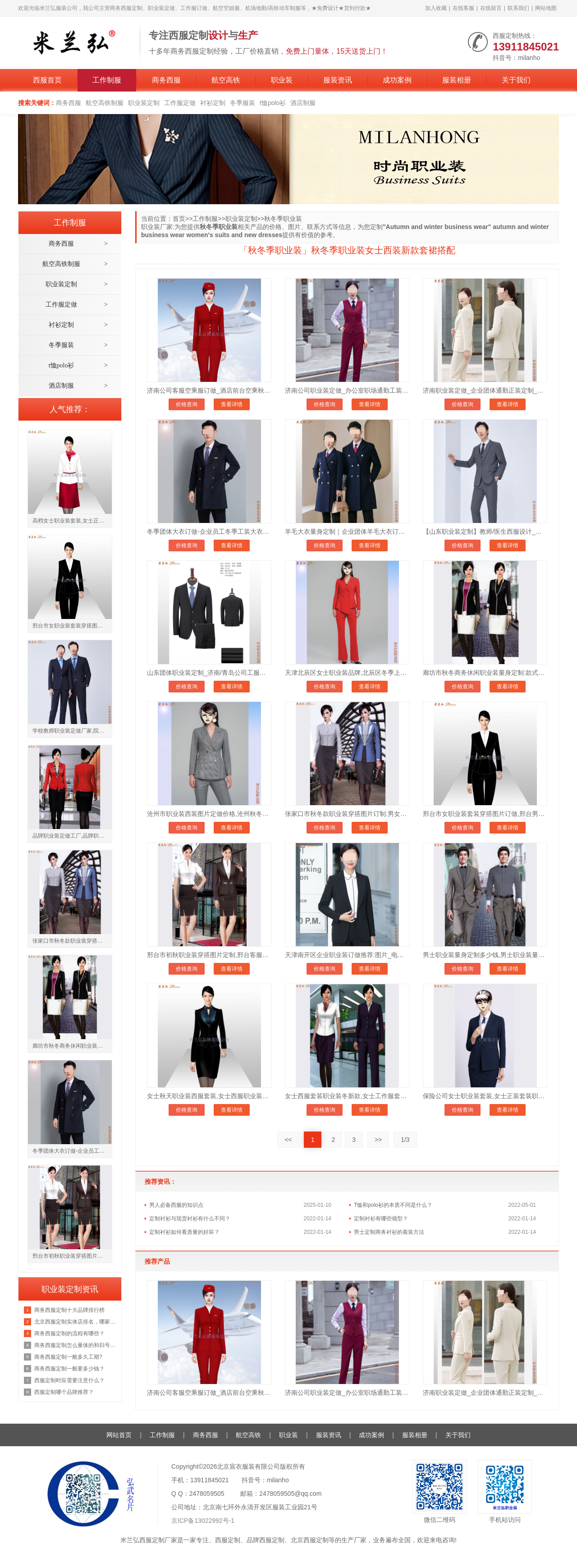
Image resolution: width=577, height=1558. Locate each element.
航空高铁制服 (105, 102)
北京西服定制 (310, 1540)
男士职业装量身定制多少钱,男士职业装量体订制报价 (485, 954)
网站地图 (546, 8)
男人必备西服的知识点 (176, 1205)
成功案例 (397, 80)
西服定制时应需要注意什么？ (69, 1380)
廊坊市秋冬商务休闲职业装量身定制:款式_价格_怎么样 (485, 672)
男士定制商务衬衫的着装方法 (389, 1232)
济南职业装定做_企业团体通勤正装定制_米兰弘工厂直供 (485, 390)
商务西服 (166, 80)
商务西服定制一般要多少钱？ (69, 1369)
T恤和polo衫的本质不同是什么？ (393, 1205)
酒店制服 (303, 102)
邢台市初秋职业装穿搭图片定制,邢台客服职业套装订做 (209, 954)
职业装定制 (144, 102)
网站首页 (119, 1435)
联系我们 (518, 8)
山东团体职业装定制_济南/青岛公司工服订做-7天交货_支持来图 (209, 672)
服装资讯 (337, 80)
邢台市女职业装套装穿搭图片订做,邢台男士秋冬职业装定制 (485, 813)
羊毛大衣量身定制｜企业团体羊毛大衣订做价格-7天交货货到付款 (347, 531)
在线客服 (463, 8)
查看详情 (232, 404)
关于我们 (516, 80)
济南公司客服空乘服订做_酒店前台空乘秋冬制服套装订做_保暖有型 (209, 390)
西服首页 (47, 80)
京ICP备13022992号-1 (202, 1520)
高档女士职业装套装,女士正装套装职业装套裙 (72, 521)
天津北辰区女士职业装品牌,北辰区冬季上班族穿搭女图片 (347, 672)
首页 (179, 218)
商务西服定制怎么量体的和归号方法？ (75, 1345)
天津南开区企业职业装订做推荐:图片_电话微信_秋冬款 (347, 954)
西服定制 (227, 1540)
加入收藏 (436, 8)
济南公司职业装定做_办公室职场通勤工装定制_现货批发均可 (347, 390)
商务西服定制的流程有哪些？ (69, 1333)
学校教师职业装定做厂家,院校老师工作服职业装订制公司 (72, 731)
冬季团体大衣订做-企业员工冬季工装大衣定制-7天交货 (209, 531)
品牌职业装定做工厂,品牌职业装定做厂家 (72, 836)
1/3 (405, 1139)
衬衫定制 (212, 102)
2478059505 (206, 1493)
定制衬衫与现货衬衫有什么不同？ (189, 1218)
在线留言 (491, 8)
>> (378, 1139)
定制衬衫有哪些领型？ (381, 1218)
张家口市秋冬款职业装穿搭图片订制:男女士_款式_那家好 (347, 813)
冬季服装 (242, 102)
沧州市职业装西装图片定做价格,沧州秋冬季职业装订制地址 (209, 813)
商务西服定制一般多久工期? (68, 1357)
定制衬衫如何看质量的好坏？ (184, 1232)
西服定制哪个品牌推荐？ (64, 1392)
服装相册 (456, 80)
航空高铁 (225, 80)
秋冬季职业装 (283, 218)
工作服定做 (180, 102)
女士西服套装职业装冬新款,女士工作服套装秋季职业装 (347, 1096)
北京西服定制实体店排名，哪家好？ (75, 1322)
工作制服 (106, 80)
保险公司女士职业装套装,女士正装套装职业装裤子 (485, 1096)
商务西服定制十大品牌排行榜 (69, 1310)
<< (288, 1139)
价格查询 (186, 404)
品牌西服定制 (265, 1540)
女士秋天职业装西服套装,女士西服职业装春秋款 (209, 1096)
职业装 (282, 80)
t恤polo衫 (273, 102)
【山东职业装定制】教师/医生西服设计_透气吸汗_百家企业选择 (485, 531)
